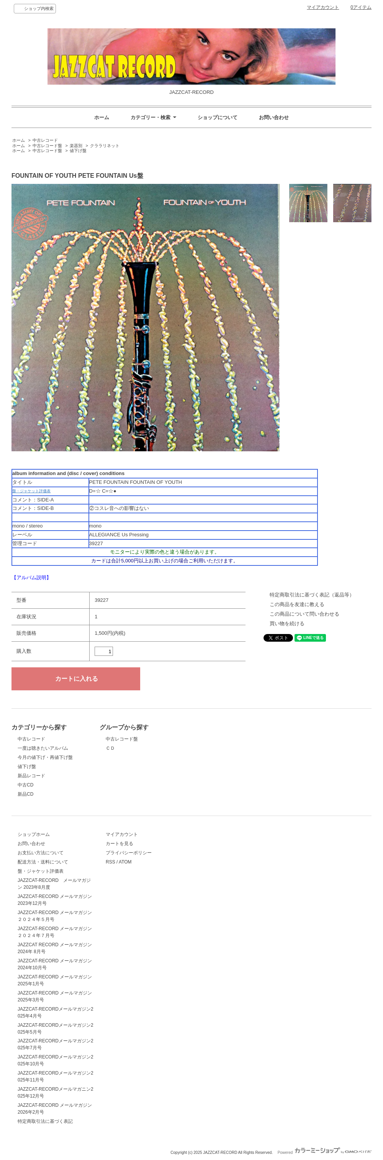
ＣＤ (110, 748)
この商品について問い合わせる (304, 614)
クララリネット (104, 145)
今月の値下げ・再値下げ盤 (45, 757)
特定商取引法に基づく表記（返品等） (312, 595)
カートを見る (119, 843)
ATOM (125, 862)
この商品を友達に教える (297, 604)
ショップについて (217, 117)
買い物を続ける (287, 623)
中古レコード (45, 140)
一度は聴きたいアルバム (43, 748)
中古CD (25, 785)
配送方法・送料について (43, 862)
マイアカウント (323, 7)
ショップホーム (34, 834)
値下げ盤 (78, 150)
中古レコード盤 (47, 145)
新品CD (25, 794)
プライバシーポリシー (129, 852)
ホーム (101, 117)
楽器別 (76, 145)
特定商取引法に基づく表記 (45, 1121)
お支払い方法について (41, 852)
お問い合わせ (274, 117)
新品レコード (31, 775)
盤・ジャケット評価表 (31, 491)
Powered (325, 1152)
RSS (110, 862)
